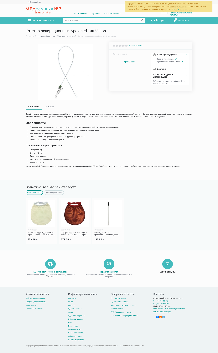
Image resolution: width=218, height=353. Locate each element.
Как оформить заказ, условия (123, 305)
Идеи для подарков (112, 13)
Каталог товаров (42, 20)
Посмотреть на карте (162, 311)
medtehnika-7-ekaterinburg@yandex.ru (169, 308)
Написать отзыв (136, 46)
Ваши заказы (31, 305)
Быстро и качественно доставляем (50, 271)
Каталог (71, 305)
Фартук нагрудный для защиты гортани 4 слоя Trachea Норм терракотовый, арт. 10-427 (74, 233)
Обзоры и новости (75, 319)
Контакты (174, 14)
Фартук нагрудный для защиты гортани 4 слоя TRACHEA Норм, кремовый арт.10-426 (41, 233)
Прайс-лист (73, 326)
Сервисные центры (76, 332)
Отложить (129, 62)
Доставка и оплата (118, 298)
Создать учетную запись (36, 301)
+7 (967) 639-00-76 (161, 303)
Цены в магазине (75, 308)
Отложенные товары (34, 308)
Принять (175, 9)
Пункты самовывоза (119, 301)
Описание (33, 106)
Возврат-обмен (117, 308)
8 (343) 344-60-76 (160, 301)
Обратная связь (74, 336)
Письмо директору (76, 339)
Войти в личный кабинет (36, 298)
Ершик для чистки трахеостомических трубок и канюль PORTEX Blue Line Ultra (107, 233)
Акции (97, 13)
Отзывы (49, 106)
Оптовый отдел (74, 329)
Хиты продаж (82, 13)
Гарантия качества (109, 271)
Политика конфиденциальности (124, 315)
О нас (70, 301)
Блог (70, 322)
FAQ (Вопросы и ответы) (121, 312)
